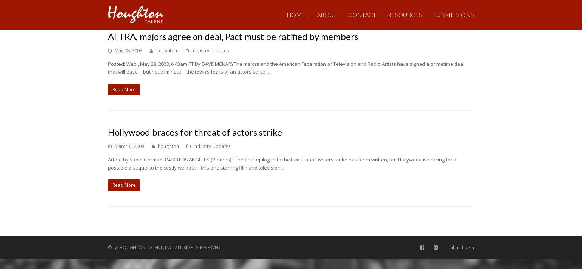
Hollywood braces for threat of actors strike (195, 132)
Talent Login (461, 247)
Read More (124, 89)
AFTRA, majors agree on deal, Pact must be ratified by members (233, 36)
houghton (166, 50)
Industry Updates (210, 50)
